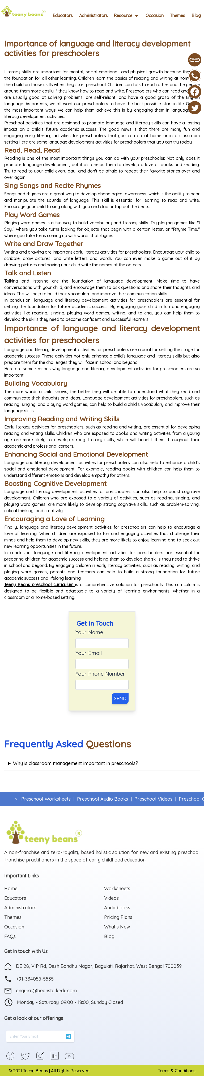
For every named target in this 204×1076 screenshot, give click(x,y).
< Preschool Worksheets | (44, 799)
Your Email (88, 653)
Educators (63, 15)
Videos (111, 898)
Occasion (155, 15)
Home (11, 888)
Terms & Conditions (177, 1070)
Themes (177, 15)
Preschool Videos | (154, 799)
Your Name (89, 632)
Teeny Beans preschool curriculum (38, 584)
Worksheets (117, 888)
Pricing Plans (118, 917)
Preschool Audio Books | (103, 799)
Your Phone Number (100, 673)
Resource (127, 16)
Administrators (93, 15)
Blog (196, 15)
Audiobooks (117, 908)
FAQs (10, 936)
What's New (117, 927)
